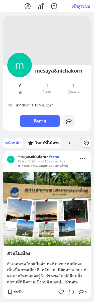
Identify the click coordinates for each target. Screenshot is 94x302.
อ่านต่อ (71, 282)
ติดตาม (40, 121)
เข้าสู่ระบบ (81, 6)
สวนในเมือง (18, 253)
